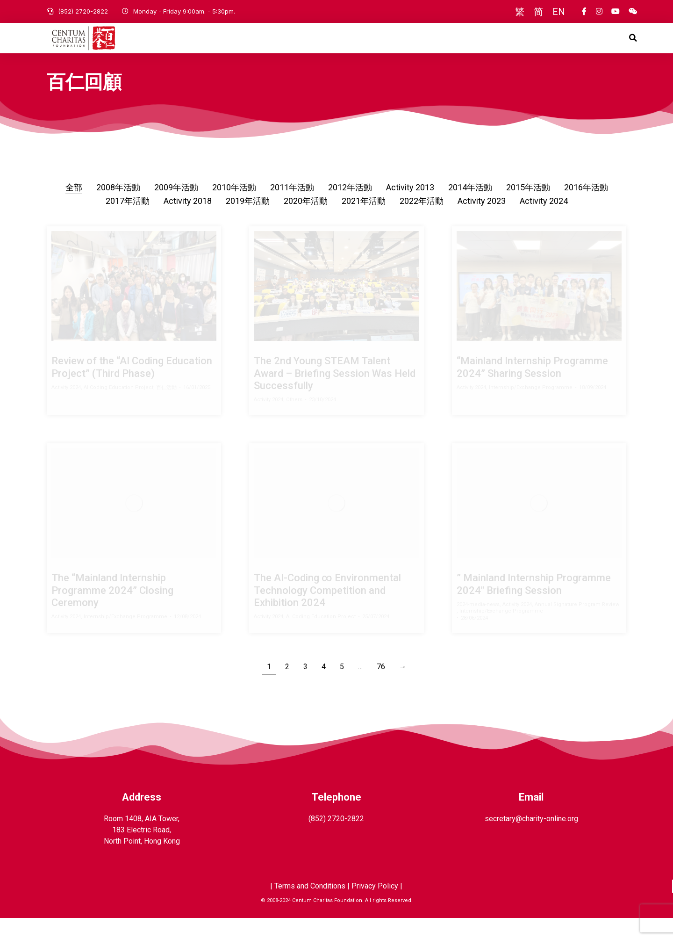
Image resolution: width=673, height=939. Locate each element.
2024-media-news (478, 625)
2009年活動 (176, 208)
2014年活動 (470, 208)
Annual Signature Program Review (577, 625)
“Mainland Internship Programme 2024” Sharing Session (532, 388)
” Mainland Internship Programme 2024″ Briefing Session (534, 605)
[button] (633, 49)
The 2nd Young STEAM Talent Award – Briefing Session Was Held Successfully (334, 394)
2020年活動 (306, 222)
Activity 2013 (410, 208)
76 (381, 687)
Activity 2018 (188, 222)
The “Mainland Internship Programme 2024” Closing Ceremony (112, 611)
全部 (73, 208)
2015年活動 (528, 208)
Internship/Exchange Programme (531, 408)
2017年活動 (128, 222)
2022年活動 (422, 222)
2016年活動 (586, 208)
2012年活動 (350, 208)
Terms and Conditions (309, 907)
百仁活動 (166, 408)
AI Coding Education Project (118, 408)
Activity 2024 (544, 222)
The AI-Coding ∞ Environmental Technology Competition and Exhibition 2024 (327, 611)
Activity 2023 (482, 222)
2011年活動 (292, 208)
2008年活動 (118, 208)
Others (294, 421)
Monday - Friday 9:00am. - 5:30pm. (184, 11)
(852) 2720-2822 (83, 11)
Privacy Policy (374, 907)
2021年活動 (364, 222)
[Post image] (133, 307)
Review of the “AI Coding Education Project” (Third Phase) (131, 388)
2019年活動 (248, 222)
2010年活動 (234, 208)
